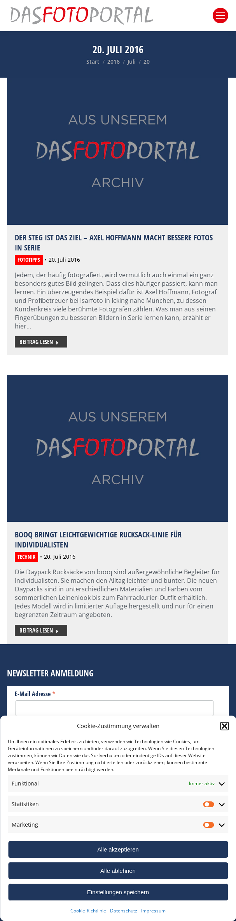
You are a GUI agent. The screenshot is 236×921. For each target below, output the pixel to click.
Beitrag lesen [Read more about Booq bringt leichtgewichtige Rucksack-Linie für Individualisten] (39, 630)
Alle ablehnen (118, 870)
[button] (224, 726)
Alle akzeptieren (118, 849)
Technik (26, 556)
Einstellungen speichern (118, 892)
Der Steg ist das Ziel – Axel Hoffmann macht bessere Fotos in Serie (114, 242)
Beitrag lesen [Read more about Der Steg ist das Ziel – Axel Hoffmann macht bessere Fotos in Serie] (39, 342)
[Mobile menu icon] (220, 15)
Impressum (153, 910)
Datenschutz (123, 910)
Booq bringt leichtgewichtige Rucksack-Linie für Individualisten (98, 539)
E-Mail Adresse (35, 693)
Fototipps (28, 259)
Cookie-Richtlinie (88, 910)
